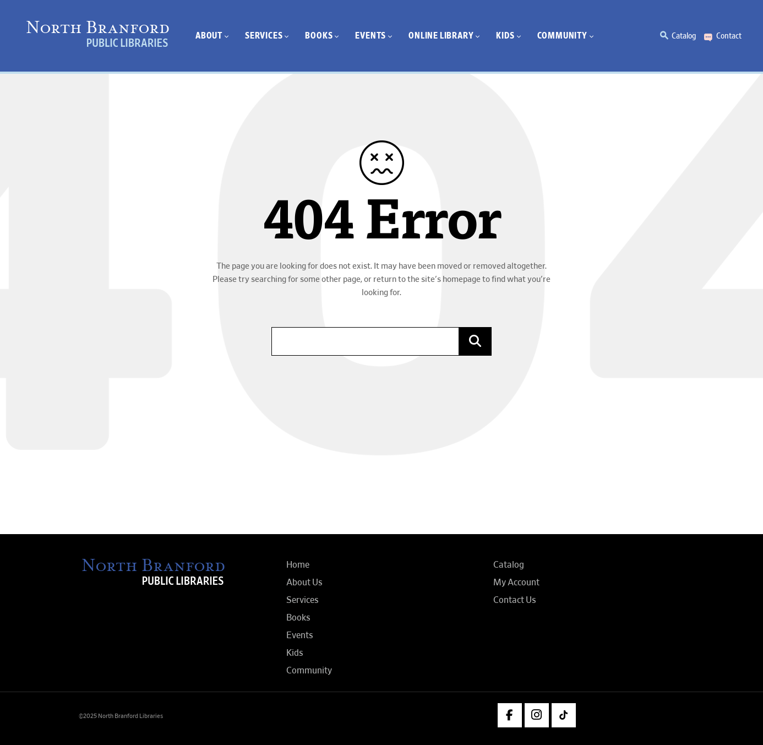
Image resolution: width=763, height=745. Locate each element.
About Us (304, 582)
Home (297, 565)
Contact (729, 35)
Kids (294, 653)
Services (302, 600)
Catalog (684, 35)
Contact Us (514, 600)
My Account (516, 582)
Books (298, 617)
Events (299, 635)
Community (309, 670)
